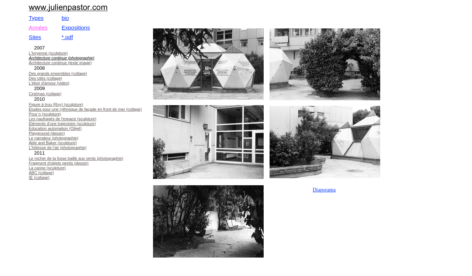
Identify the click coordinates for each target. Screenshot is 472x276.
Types (36, 18)
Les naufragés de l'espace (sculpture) (62, 119)
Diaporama (324, 190)
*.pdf (67, 37)
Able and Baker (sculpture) (53, 143)
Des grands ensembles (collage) (58, 73)
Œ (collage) (39, 177)
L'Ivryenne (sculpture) (48, 53)
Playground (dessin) (47, 133)
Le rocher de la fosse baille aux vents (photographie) (76, 158)
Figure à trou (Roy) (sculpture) (56, 104)
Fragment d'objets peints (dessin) (58, 163)
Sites (35, 37)
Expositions (76, 27)
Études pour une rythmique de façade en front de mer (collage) (85, 109)
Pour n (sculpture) (45, 114)
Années (38, 27)
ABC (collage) (41, 172)
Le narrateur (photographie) (54, 138)
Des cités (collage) (45, 78)
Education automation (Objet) (55, 128)
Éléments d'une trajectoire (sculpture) (62, 123)
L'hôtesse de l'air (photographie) (57, 147)
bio (65, 18)
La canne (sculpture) (47, 168)
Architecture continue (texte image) (60, 63)
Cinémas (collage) (45, 94)
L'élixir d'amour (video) (49, 83)
